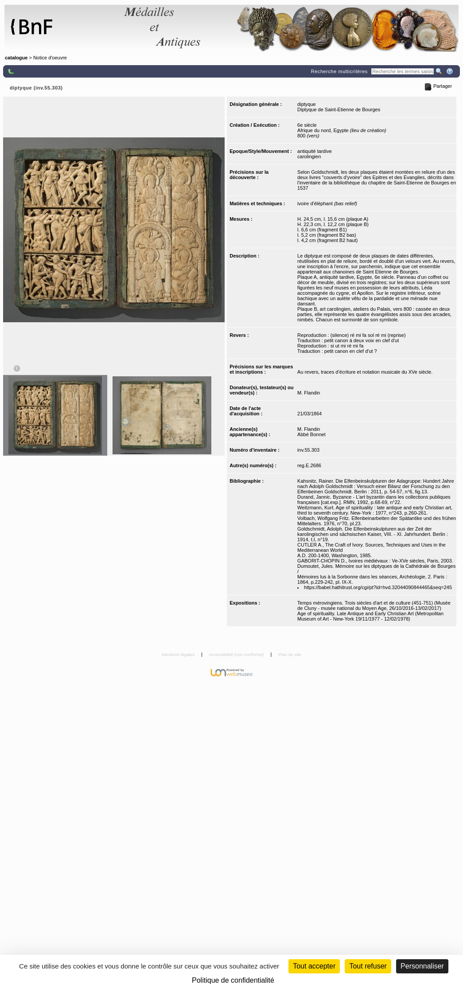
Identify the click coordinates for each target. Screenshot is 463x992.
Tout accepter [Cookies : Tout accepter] (314, 966)
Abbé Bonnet (311, 434)
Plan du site (289, 654)
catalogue (16, 57)
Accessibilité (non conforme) (237, 654)
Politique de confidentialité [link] (233, 980)
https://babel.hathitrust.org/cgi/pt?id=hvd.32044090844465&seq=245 (378, 587)
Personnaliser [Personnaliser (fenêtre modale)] (422, 966)
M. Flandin (308, 392)
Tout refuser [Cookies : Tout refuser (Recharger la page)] (367, 966)
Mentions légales (179, 654)
